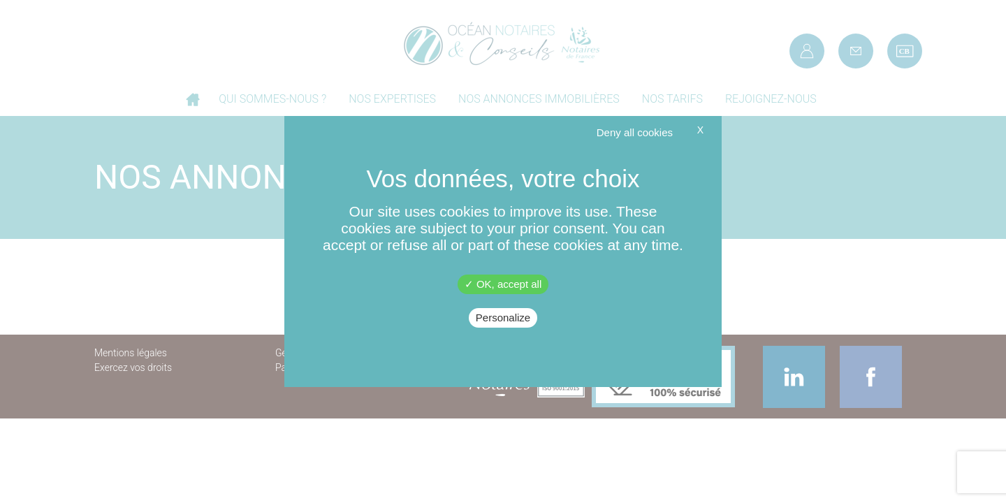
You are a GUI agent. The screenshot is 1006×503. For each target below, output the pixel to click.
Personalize (503, 317)
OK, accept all (503, 284)
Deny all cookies (635, 132)
